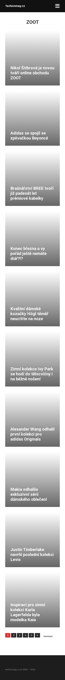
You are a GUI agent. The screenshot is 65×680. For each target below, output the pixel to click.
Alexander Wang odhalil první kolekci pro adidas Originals (32, 434)
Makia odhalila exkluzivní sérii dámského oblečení (28, 494)
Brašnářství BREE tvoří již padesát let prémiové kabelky (32, 193)
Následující (48, 636)
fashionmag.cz (15, 6)
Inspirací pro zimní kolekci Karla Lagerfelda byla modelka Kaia (27, 612)
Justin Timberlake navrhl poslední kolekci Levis (32, 554)
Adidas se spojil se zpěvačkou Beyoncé (29, 136)
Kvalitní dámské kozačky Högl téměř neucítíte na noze (29, 313)
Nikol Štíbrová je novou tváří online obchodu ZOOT (32, 73)
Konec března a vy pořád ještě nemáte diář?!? (28, 253)
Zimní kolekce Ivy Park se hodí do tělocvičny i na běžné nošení (31, 374)
